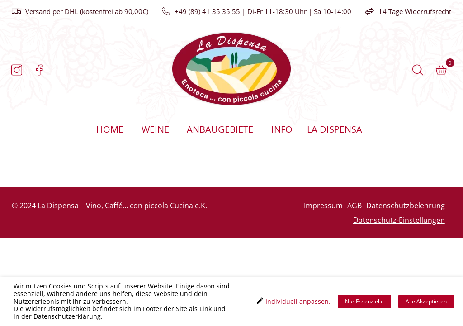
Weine (155, 129)
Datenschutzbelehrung (405, 206)
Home (109, 129)
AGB (354, 206)
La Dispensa (334, 129)
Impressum (323, 206)
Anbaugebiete (220, 129)
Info (282, 129)
